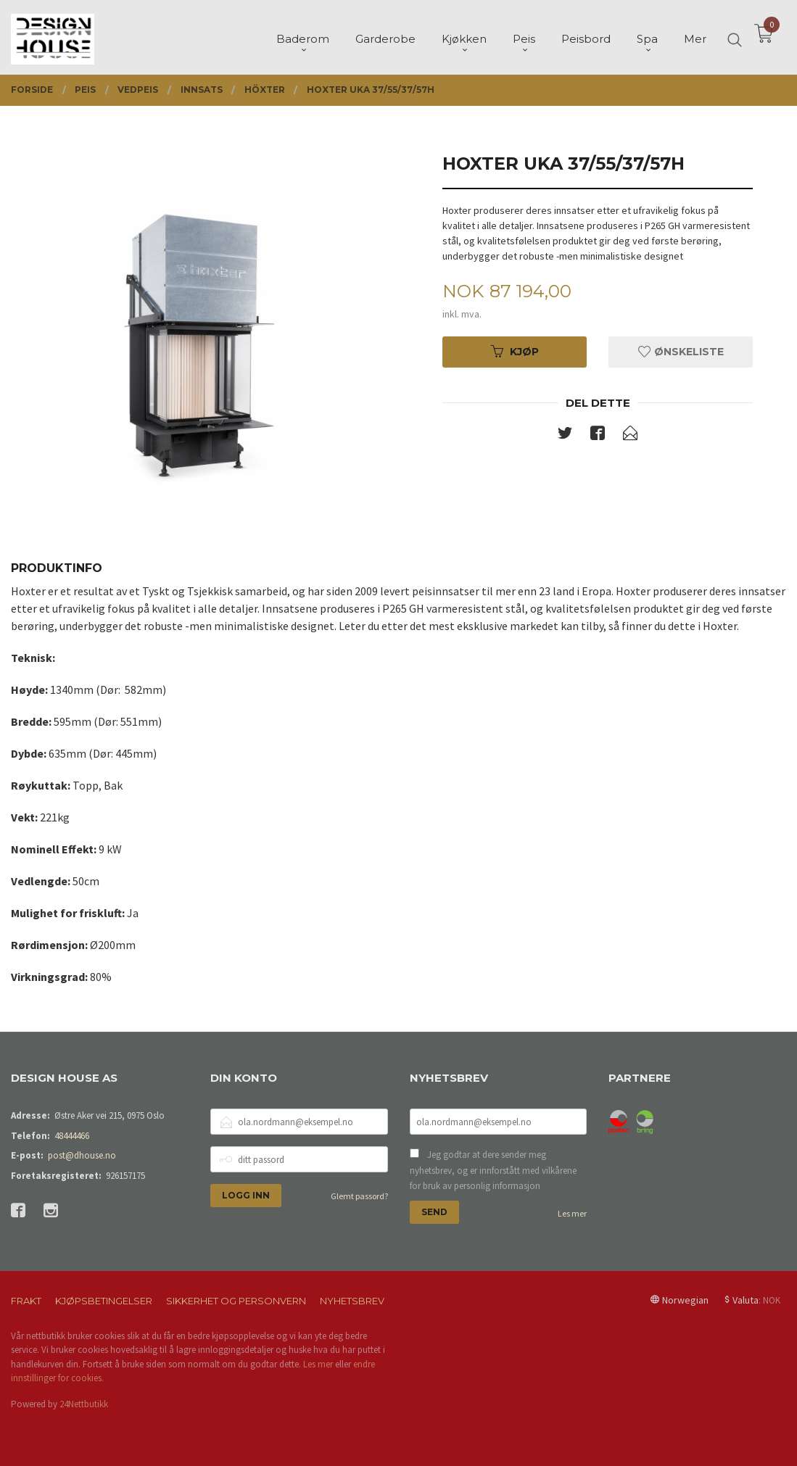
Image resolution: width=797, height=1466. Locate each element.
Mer (695, 37)
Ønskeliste (681, 351)
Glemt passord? (359, 1195)
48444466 (71, 1136)
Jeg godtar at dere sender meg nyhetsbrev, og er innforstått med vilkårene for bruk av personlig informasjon (493, 1170)
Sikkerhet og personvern (236, 1300)
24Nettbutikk (83, 1404)
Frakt (26, 1300)
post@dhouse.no (82, 1155)
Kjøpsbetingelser (103, 1300)
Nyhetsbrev (352, 1300)
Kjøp (515, 351)
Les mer (572, 1213)
